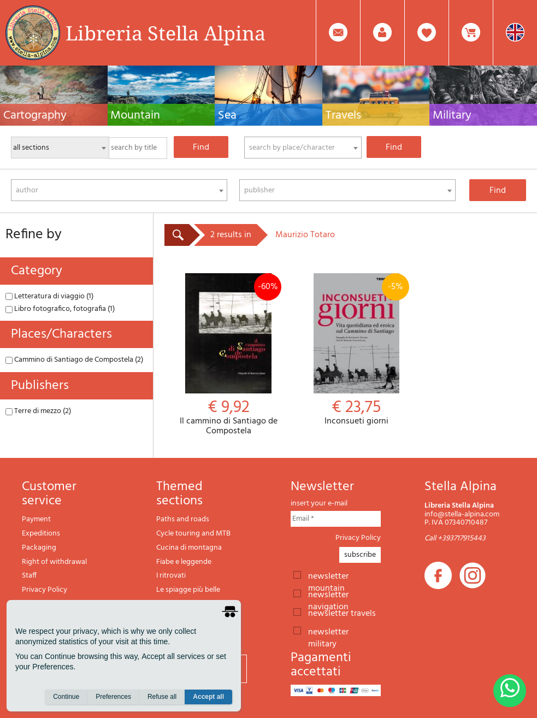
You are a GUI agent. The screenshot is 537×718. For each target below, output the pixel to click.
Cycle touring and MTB (193, 533)
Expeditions (41, 533)
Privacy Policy (44, 590)
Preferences (113, 697)
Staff (29, 575)
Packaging (39, 548)
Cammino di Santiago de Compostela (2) (74, 360)
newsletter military (328, 631)
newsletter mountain (328, 575)
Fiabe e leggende (183, 562)
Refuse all (161, 697)
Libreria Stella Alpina (165, 33)
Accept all (208, 697)
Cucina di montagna (189, 548)
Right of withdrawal (54, 562)
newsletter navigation (328, 594)
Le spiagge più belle (188, 590)
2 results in (230, 235)
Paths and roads (182, 519)
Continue (66, 697)
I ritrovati (171, 575)
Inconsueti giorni (356, 350)
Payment (36, 519)
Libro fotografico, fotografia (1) (60, 309)
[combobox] (303, 147)
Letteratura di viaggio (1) (49, 296)
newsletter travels (342, 613)
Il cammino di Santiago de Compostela (228, 354)
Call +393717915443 (455, 538)
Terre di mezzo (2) (38, 411)
